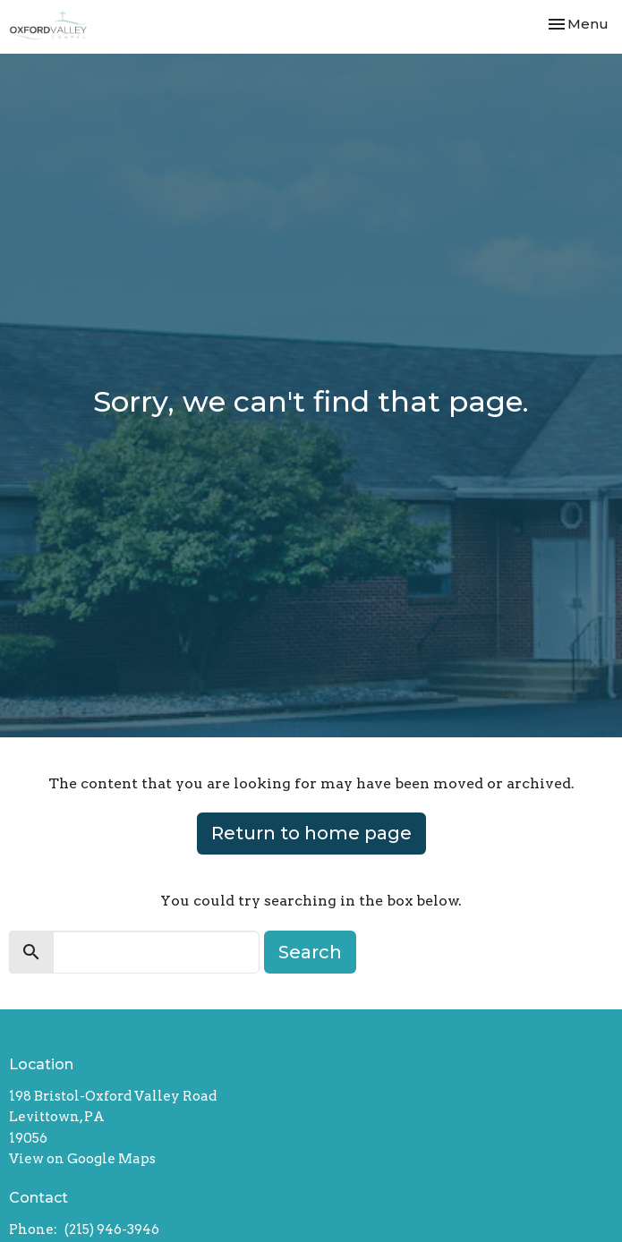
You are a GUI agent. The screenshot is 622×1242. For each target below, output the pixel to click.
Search (310, 952)
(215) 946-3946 (111, 1229)
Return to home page (311, 833)
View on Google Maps (82, 1159)
